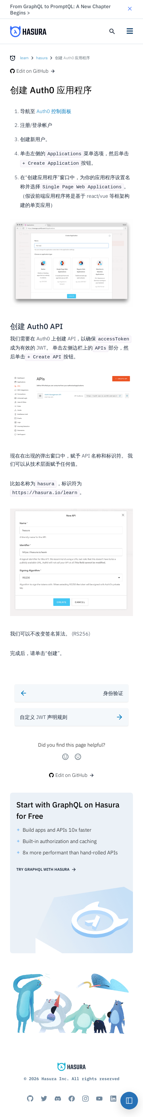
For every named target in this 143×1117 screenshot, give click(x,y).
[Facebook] (71, 1093)
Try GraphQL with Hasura (46, 864)
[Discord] (58, 1093)
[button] (130, 9)
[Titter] (44, 1093)
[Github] (30, 1093)
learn (24, 57)
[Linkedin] (113, 1093)
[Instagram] (85, 1093)
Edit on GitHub (32, 71)
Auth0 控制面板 (53, 111)
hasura (41, 57)
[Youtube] (99, 1093)
